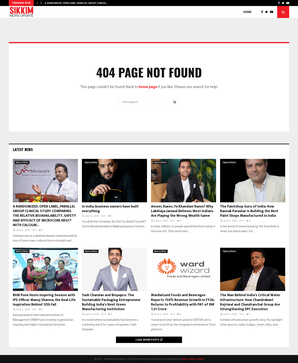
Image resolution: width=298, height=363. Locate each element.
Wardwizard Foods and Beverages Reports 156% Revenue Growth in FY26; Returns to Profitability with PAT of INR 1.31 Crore (182, 302)
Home (247, 12)
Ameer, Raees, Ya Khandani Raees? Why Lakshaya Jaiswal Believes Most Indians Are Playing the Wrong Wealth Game (182, 211)
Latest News (23, 149)
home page (148, 87)
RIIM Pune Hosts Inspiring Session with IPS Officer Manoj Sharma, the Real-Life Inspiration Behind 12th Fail (44, 300)
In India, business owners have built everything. (110, 209)
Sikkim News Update (192, 359)
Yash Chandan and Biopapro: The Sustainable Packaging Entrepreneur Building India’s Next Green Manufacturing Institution (111, 302)
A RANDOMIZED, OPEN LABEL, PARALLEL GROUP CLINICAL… (76, 3)
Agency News (22, 162)
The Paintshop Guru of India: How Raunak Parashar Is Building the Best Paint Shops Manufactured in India (249, 211)
